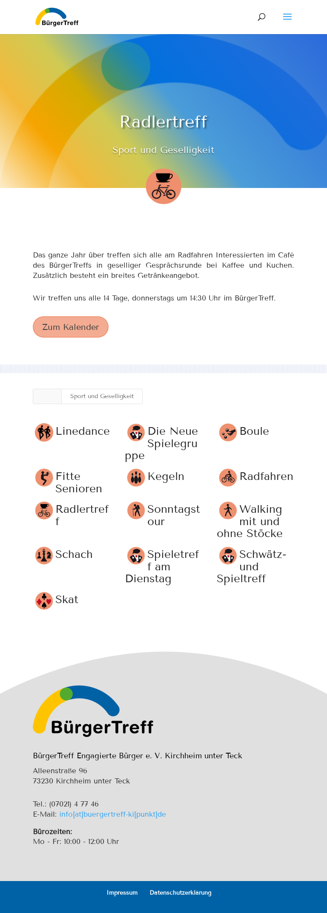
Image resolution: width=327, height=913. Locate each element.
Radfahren (266, 476)
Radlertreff (81, 515)
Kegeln (165, 476)
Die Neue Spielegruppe (161, 443)
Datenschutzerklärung (180, 892)
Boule (254, 431)
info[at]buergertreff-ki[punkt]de (112, 814)
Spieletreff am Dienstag (161, 566)
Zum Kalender (70, 327)
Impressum (122, 892)
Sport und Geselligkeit (102, 396)
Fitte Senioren (78, 482)
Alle (47, 396)
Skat (66, 599)
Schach (73, 554)
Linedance (82, 431)
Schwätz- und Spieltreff (251, 566)
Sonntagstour (173, 515)
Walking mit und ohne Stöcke (249, 521)
